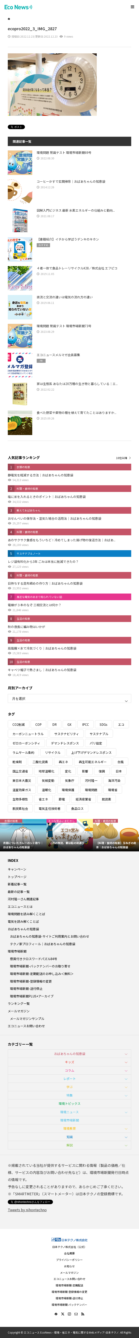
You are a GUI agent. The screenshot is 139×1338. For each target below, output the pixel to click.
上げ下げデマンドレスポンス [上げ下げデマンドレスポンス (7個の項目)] (91, 752)
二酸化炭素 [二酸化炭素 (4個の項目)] (40, 762)
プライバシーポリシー (69, 1260)
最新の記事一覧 (19, 891)
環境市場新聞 (17, 951)
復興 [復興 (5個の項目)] (102, 771)
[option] (23, 835)
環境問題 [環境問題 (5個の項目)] (91, 790)
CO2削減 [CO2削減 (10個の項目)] (18, 724)
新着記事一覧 (17, 884)
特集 (69, 1095)
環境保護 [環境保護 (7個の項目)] (68, 790)
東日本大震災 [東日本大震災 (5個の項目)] (21, 780)
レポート (69, 1078)
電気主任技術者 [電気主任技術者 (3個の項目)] (49, 808)
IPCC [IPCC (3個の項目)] (85, 724)
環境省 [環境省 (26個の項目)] (112, 790)
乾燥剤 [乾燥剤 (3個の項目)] (17, 762)
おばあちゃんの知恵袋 (23, 929)
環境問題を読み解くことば (26, 914)
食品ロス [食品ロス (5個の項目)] (77, 808)
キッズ (69, 1062)
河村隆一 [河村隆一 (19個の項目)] (91, 780)
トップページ (17, 877)
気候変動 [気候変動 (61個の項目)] (48, 780)
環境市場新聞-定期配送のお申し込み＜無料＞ (42, 973)
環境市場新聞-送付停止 (26, 988)
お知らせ (69, 1266)
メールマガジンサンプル (27, 1018)
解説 (69, 1145)
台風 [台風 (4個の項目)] (120, 762)
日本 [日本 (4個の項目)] (119, 771)
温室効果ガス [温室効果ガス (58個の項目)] (21, 790)
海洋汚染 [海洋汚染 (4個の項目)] (114, 780)
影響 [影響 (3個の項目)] (85, 771)
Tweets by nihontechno (27, 1209)
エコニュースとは (20, 906)
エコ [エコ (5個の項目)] (121, 724)
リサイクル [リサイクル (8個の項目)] (52, 752)
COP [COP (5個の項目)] (38, 724)
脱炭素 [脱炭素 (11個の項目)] (106, 799)
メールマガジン (19, 1011)
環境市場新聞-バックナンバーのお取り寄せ (40, 966)
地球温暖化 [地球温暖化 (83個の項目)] (46, 771)
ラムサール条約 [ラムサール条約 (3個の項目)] (23, 752)
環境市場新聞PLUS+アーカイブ (32, 996)
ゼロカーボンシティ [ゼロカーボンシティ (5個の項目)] (26, 743)
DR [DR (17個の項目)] (54, 724)
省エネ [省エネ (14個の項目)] (43, 799)
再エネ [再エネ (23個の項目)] (63, 762)
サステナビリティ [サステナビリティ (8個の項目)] (66, 734)
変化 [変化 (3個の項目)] (68, 771)
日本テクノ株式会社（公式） (69, 1247)
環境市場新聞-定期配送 (69, 1285)
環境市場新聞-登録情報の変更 (31, 981)
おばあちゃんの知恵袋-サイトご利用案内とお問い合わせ (49, 936)
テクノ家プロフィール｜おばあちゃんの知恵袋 (42, 944)
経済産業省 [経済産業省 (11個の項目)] (83, 799)
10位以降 (121, 458)
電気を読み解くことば (23, 921)
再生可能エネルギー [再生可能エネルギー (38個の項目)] (93, 762)
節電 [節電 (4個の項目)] (62, 799)
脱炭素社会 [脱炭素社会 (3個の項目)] (20, 808)
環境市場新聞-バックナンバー (69, 1304)
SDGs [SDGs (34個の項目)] (103, 724)
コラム (69, 1070)
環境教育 (69, 1128)
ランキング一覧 (19, 1003)
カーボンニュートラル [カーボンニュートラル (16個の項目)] (28, 734)
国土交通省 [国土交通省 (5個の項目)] (20, 771)
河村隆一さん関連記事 (23, 899)
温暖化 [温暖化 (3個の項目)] (46, 790)
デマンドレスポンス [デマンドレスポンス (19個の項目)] (65, 743)
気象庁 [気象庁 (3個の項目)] (69, 780)
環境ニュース (69, 1112)
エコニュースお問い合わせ (26, 1026)
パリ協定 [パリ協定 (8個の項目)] (96, 743)
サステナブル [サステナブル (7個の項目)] (99, 734)
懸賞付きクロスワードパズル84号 (33, 959)
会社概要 (69, 1253)
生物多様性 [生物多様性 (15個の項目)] (20, 799)
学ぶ (69, 1087)
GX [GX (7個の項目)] (69, 724)
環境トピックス (70, 1103)
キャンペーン (17, 869)
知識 (69, 1137)
